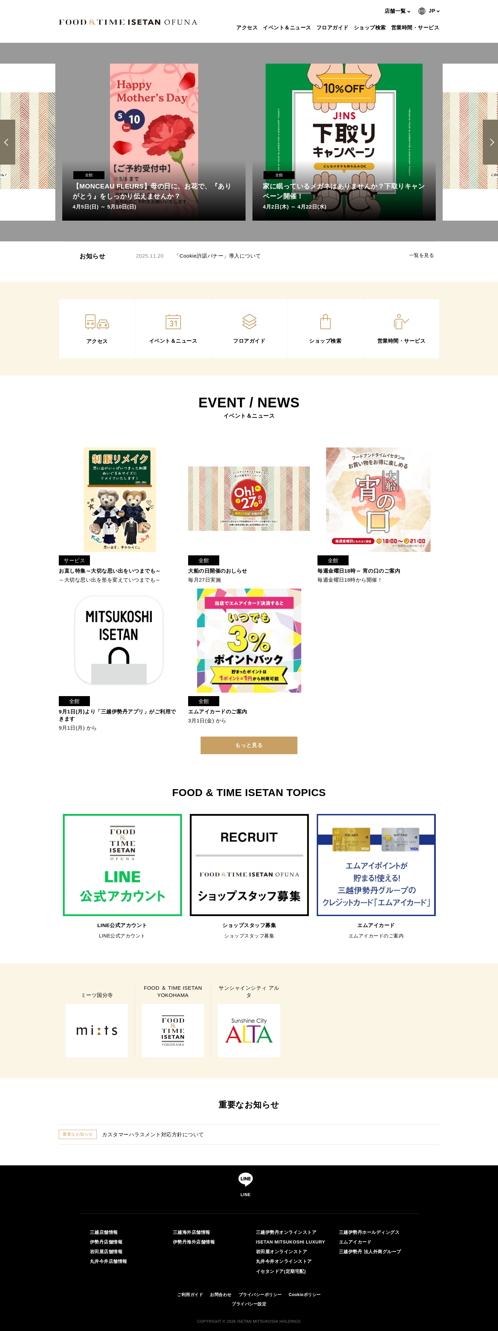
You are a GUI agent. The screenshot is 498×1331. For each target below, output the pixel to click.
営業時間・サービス (416, 27)
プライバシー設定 (249, 1304)
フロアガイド (333, 27)
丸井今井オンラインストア (284, 1261)
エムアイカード (355, 1242)
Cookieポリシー (305, 1294)
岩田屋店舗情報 (106, 1251)
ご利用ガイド (190, 1294)
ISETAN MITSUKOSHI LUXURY (290, 1242)
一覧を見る (421, 255)
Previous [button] (8, 142)
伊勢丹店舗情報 (106, 1242)
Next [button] (490, 142)
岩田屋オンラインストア (281, 1251)
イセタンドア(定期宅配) (281, 1271)
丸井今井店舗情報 (108, 1261)
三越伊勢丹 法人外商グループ (370, 1251)
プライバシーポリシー (260, 1294)
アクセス (248, 27)
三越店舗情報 (104, 1232)
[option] (154, 142)
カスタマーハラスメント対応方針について (153, 1134)
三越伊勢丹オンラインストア (286, 1232)
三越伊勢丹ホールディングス (369, 1232)
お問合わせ (221, 1294)
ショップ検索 (371, 27)
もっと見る (249, 745)
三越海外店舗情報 (191, 1232)
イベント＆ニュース (288, 27)
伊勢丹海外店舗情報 (194, 1242)
